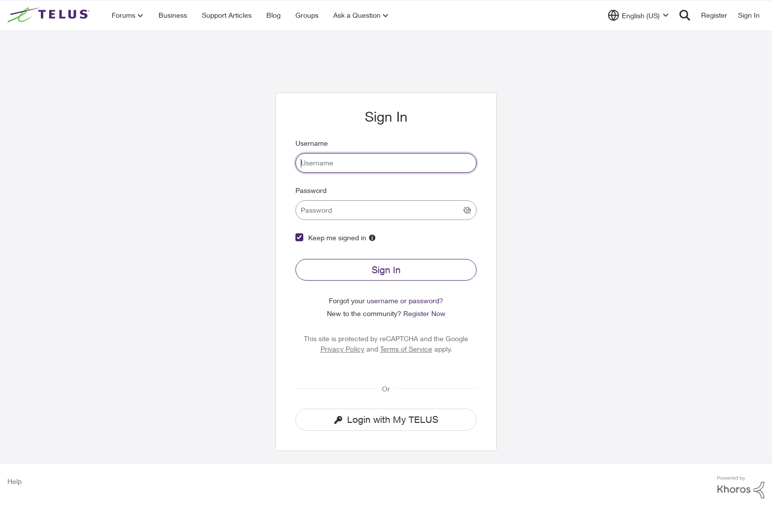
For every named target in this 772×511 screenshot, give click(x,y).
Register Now (424, 313)
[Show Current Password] (467, 210)
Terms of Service (406, 349)
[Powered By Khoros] (741, 487)
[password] (386, 210)
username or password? (405, 300)
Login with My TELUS (386, 419)
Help (14, 481)
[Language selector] (638, 15)
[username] (386, 163)
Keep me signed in (337, 237)
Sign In (386, 269)
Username (311, 143)
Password (310, 190)
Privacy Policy (342, 349)
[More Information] (372, 237)
